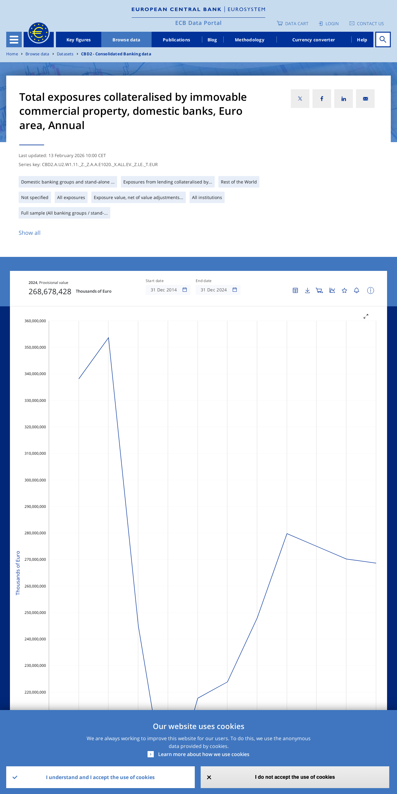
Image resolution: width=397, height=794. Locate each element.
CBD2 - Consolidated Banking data (116, 54)
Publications (176, 40)
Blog (212, 40)
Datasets (65, 54)
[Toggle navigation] (14, 39)
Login (332, 23)
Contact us (370, 23)
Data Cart (296, 23)
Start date (155, 280)
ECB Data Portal (198, 22)
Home (12, 54)
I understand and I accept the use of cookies (100, 777)
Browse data (126, 40)
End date (204, 280)
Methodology (249, 40)
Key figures (78, 40)
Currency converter (313, 40)
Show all (30, 232)
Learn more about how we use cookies (203, 754)
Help (362, 40)
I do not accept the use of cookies (295, 777)
